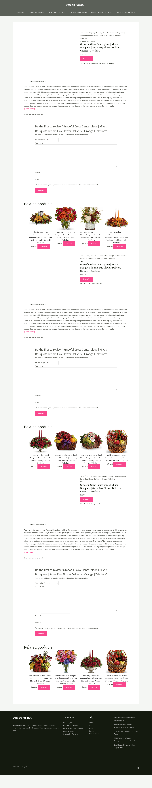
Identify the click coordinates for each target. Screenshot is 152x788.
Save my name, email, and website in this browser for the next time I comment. (67, 188)
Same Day (21, 12)
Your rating (40, 140)
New (88, 259)
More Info (86, 59)
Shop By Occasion (126, 12)
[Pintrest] (138, 780)
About (91, 738)
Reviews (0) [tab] (42, 81)
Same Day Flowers (24, 780)
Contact (92, 741)
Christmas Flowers (57, 12)
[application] (134, 12)
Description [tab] (33, 81)
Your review (40, 143)
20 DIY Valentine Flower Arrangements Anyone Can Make (124, 751)
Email (38, 182)
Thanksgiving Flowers (94, 33)
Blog (90, 735)
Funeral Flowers (69, 741)
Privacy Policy (94, 744)
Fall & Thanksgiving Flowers (73, 738)
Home (82, 33)
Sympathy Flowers (79, 12)
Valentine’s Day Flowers (101, 12)
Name (38, 175)
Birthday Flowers (37, 12)
